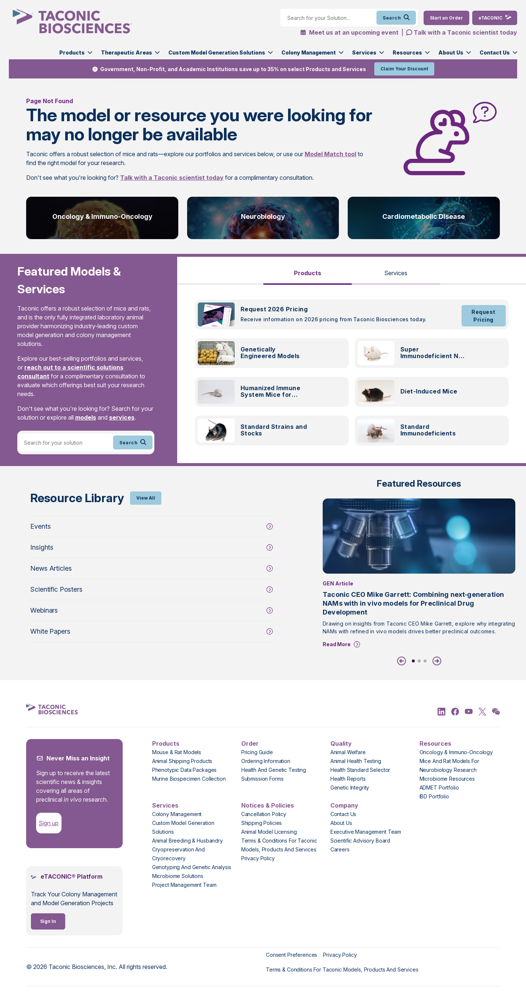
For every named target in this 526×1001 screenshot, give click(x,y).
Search (396, 17)
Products (72, 52)
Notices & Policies (267, 805)
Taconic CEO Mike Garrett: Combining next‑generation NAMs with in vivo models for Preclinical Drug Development (413, 603)
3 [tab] (425, 660)
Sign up (49, 823)
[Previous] (403, 661)
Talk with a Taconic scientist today (465, 32)
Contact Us (495, 52)
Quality (341, 743)
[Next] (435, 661)
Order (250, 743)
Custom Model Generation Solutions (216, 52)
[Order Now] (446, 18)
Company (344, 805)
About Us (450, 52)
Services (364, 52)
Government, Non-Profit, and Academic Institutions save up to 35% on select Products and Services (233, 69)
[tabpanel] (351, 377)
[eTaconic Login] (494, 18)
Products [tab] (307, 273)
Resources (407, 52)
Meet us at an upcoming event (349, 32)
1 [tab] (413, 660)
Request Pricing (483, 316)
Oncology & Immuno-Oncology (102, 216)
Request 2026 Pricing (274, 309)
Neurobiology (263, 216)
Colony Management (308, 52)
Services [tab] (395, 273)
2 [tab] (419, 660)
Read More (337, 644)
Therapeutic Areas (126, 52)
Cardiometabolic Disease (423, 216)
